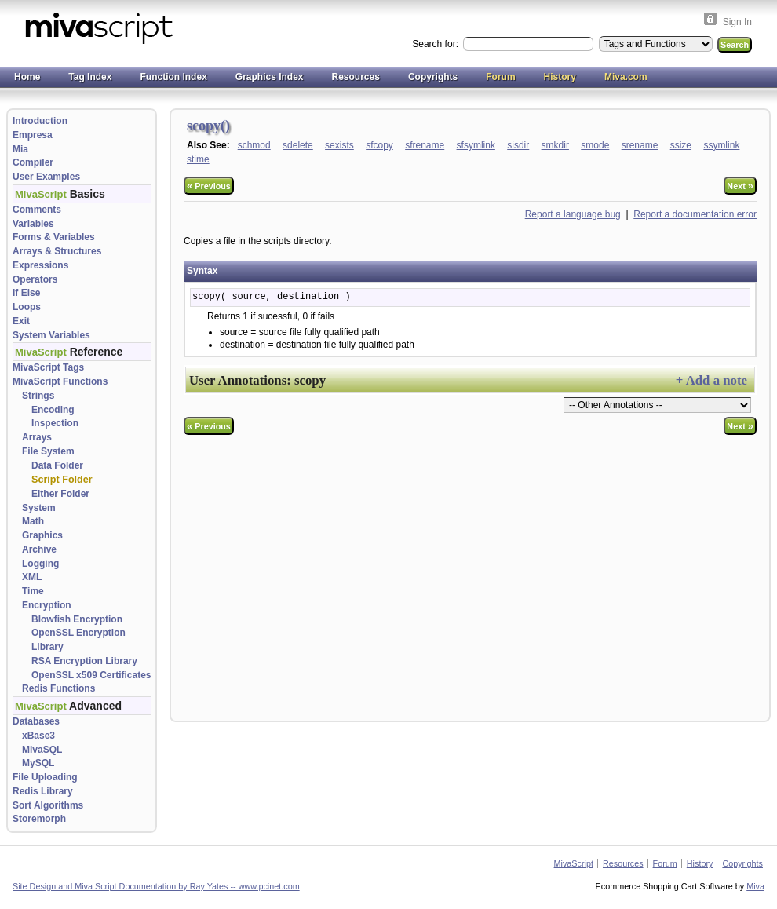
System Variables (51, 335)
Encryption (46, 605)
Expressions (40, 265)
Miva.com (626, 76)
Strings (38, 395)
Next (740, 186)
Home (27, 76)
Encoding (53, 409)
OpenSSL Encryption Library (78, 639)
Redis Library (43, 791)
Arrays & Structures (57, 251)
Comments (37, 209)
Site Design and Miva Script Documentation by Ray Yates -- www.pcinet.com (156, 886)
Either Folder (60, 493)
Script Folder (62, 479)
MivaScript (573, 863)
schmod (254, 145)
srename (640, 145)
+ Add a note (711, 380)
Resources (356, 76)
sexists (339, 145)
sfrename (424, 145)
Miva (755, 886)
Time (33, 591)
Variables (33, 223)
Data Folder (57, 465)
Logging (40, 563)
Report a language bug (573, 214)
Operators (35, 279)
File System (48, 451)
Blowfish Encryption (76, 619)
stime (198, 159)
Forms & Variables (54, 237)
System (39, 507)
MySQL (38, 763)
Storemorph (39, 818)
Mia (20, 149)
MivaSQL (42, 749)
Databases (36, 721)
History (560, 76)
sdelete (298, 145)
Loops (27, 306)
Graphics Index (269, 76)
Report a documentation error (695, 214)
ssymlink (721, 145)
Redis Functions (58, 688)
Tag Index (89, 76)
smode (595, 145)
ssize (680, 145)
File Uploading (45, 777)
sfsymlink (476, 145)
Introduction (40, 120)
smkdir (555, 145)
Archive (39, 549)
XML (32, 576)
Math (33, 521)
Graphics (42, 535)
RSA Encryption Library (84, 660)
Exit (21, 321)
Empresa (33, 135)
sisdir (518, 145)
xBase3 (38, 735)
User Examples (46, 176)
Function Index (173, 76)
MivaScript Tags (48, 367)
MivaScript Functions (60, 381)
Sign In (737, 21)
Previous (209, 186)
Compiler (33, 162)
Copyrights (433, 76)
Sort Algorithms (48, 805)
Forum (500, 76)
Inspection (54, 423)
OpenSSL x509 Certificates (91, 675)
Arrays (37, 437)
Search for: (436, 43)
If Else (26, 292)
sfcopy (379, 145)
